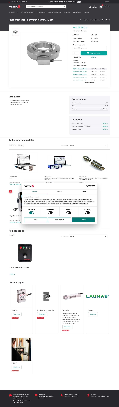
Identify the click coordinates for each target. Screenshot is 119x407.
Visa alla (20, 145)
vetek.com (106, 393)
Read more (17, 312)
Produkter (13, 12)
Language (106, 1)
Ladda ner (105, 123)
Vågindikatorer (13, 176)
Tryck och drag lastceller (98, 19)
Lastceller (67, 12)
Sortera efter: (64, 145)
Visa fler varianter (90, 82)
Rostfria (108, 19)
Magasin (86, 12)
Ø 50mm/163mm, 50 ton (80, 71)
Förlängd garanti (79, 45)
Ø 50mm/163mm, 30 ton (80, 69)
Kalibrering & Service (54, 12)
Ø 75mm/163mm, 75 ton (79, 80)
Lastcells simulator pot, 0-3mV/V (19, 266)
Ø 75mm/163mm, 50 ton (80, 77)
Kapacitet (42, 12)
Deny (35, 219)
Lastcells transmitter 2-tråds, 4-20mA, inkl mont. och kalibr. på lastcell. (93, 178)
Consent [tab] (34, 191)
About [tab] (84, 191)
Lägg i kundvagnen (93, 53)
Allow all (83, 219)
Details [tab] (59, 191)
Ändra (78, 1)
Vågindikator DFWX (15, 215)
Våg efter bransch (27, 12)
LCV (11, 178)
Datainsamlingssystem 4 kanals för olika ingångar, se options (59, 178)
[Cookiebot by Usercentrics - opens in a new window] (87, 186)
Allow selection (59, 219)
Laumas (93, 57)
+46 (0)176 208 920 (21, 1)
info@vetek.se (42, 395)
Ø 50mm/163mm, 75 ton (80, 74)
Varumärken (77, 12)
